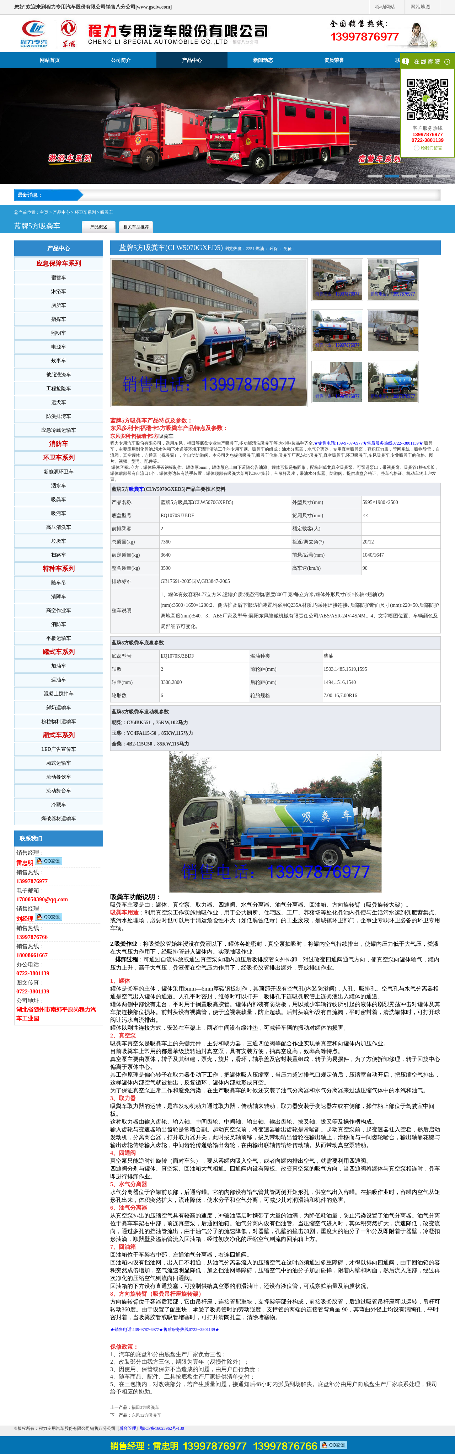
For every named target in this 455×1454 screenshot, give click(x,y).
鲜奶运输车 (58, 707)
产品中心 (192, 60)
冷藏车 (58, 804)
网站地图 (420, 7)
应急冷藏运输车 (58, 430)
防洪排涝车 (58, 416)
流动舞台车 (58, 791)
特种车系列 (59, 568)
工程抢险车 (58, 388)
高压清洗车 (58, 527)
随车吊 (58, 582)
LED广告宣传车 (58, 749)
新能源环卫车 (59, 471)
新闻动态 (263, 60)
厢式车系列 (59, 735)
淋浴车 (58, 291)
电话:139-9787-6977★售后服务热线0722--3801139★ (375, 443)
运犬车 (58, 402)
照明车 (58, 333)
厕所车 (58, 305)
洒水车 (58, 485)
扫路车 (58, 555)
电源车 (58, 347)
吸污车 (58, 513)
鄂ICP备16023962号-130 (162, 1428)
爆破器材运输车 (58, 818)
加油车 (58, 666)
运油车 (58, 680)
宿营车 (58, 277)
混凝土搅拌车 (59, 693)
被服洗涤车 (58, 374)
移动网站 (385, 7)
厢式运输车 (58, 763)
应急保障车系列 (58, 263)
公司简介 (121, 60)
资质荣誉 (334, 60)
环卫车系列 (85, 212)
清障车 (58, 596)
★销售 (320, 443)
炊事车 (58, 361)
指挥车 (58, 319)
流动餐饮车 (58, 777)
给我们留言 (431, 147)
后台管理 (127, 1428)
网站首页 (50, 60)
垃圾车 (58, 541)
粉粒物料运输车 (58, 721)
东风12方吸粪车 (146, 1415)
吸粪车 (106, 212)
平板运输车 (58, 638)
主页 (44, 212)
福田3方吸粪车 (145, 1407)
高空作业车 (58, 610)
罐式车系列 (59, 652)
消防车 (58, 443)
